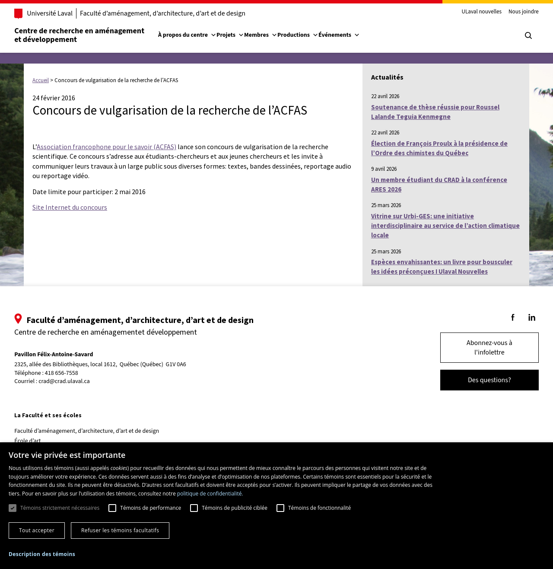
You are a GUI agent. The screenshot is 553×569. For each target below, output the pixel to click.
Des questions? (479, 380)
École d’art (37, 441)
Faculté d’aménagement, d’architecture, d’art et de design (172, 13)
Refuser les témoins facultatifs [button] (120, 530)
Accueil (40, 80)
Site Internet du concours (69, 207)
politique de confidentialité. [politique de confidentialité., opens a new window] (210, 493)
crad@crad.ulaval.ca (74, 381)
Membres (270, 35)
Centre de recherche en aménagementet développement (89, 35)
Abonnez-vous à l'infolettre (479, 347)
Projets (240, 35)
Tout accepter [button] (36, 530)
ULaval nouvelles (472, 12)
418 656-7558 (71, 373)
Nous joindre (514, 12)
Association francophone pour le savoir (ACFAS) (106, 146)
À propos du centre (197, 35)
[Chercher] (518, 35)
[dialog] (276, 505)
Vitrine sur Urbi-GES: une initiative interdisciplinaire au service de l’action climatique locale (445, 226)
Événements (349, 35)
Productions (307, 35)
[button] (42, 554)
